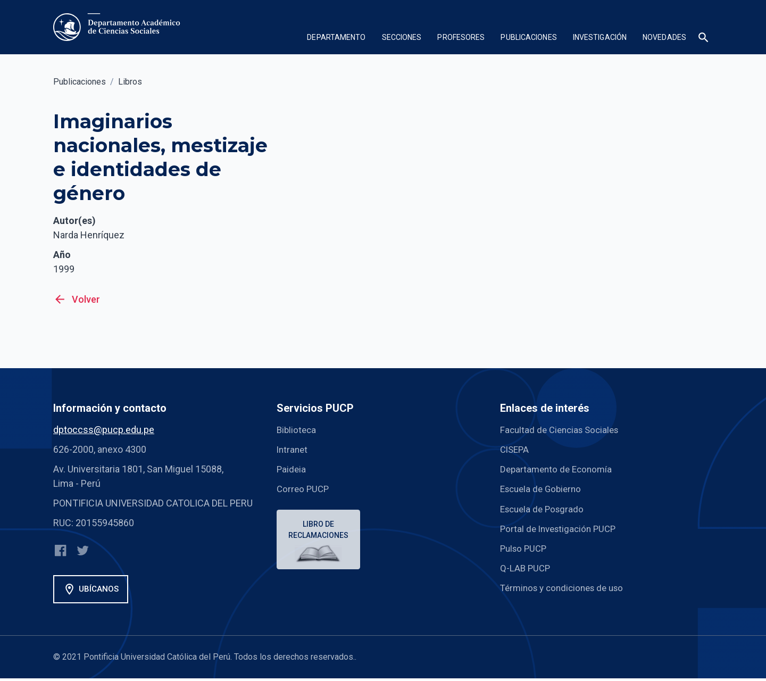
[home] (119, 27)
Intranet (293, 449)
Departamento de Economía (558, 469)
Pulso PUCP (525, 547)
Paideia (292, 469)
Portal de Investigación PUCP (561, 528)
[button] (336, 38)
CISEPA (515, 449)
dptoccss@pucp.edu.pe (103, 429)
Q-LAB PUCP (526, 567)
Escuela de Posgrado (544, 508)
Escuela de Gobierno (543, 488)
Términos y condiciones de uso (566, 587)
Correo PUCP (304, 488)
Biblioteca (297, 429)
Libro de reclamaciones (320, 531)
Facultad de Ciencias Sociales (563, 429)
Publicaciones (79, 82)
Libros (130, 82)
